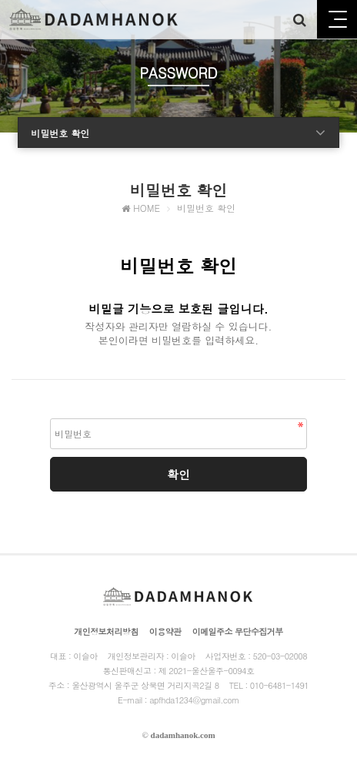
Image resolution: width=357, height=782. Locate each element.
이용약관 (165, 631)
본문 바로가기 (0, 0)
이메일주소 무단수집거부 (237, 631)
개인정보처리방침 (106, 631)
